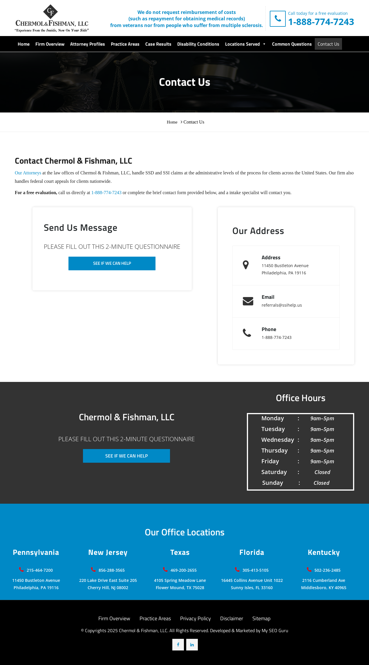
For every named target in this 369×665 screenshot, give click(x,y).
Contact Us (328, 43)
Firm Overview (49, 43)
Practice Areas (125, 43)
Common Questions (292, 43)
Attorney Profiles (87, 43)
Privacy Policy (195, 618)
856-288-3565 (112, 570)
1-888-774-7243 (321, 21)
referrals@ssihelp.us (282, 305)
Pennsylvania (36, 552)
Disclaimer (231, 618)
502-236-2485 (327, 570)
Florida (251, 552)
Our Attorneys (28, 172)
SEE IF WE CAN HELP (112, 263)
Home (24, 43)
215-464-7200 (40, 570)
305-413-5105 (256, 570)
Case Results (158, 43)
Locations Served (245, 44)
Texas (180, 552)
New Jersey (108, 552)
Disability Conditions (198, 43)
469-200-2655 (184, 570)
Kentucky (324, 552)
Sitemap (261, 618)
